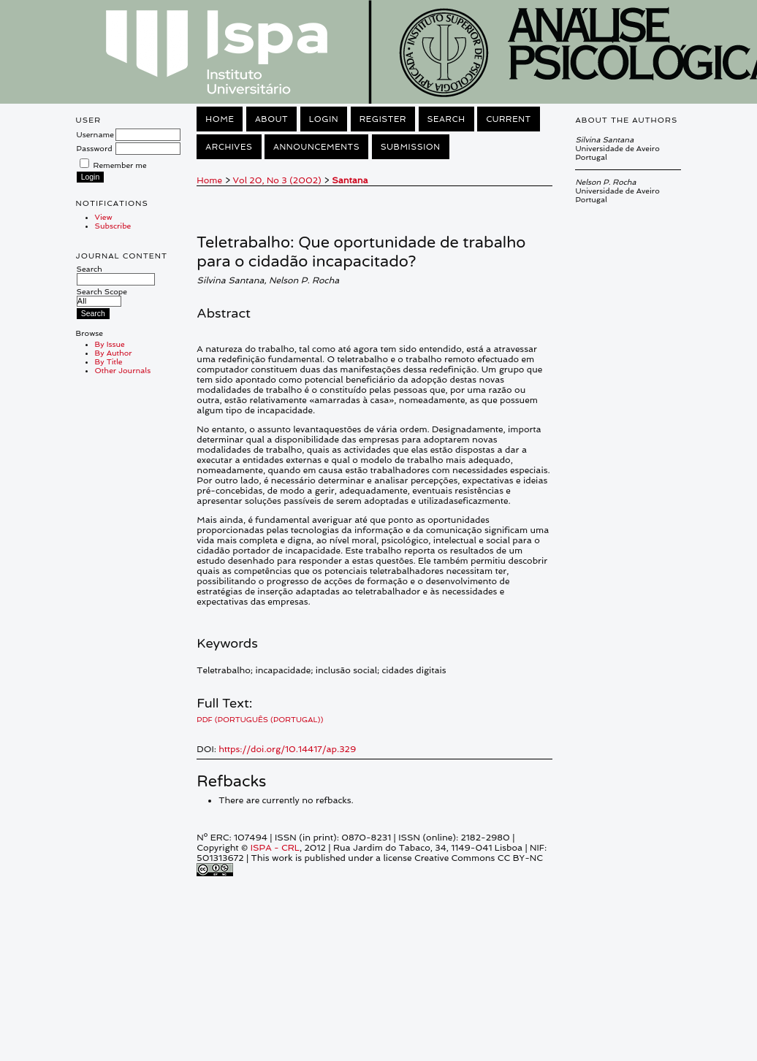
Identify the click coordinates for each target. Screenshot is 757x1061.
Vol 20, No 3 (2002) (277, 180)
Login (323, 119)
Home (219, 119)
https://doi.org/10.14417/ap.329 (287, 749)
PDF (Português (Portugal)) (260, 719)
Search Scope (102, 296)
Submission (411, 147)
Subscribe (113, 225)
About (271, 119)
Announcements (316, 147)
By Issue (110, 344)
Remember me (120, 165)
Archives (228, 147)
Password (95, 148)
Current (508, 119)
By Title (109, 361)
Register (383, 119)
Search (116, 273)
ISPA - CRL (275, 848)
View (104, 216)
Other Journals (123, 370)
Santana (350, 180)
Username (95, 134)
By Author (113, 352)
